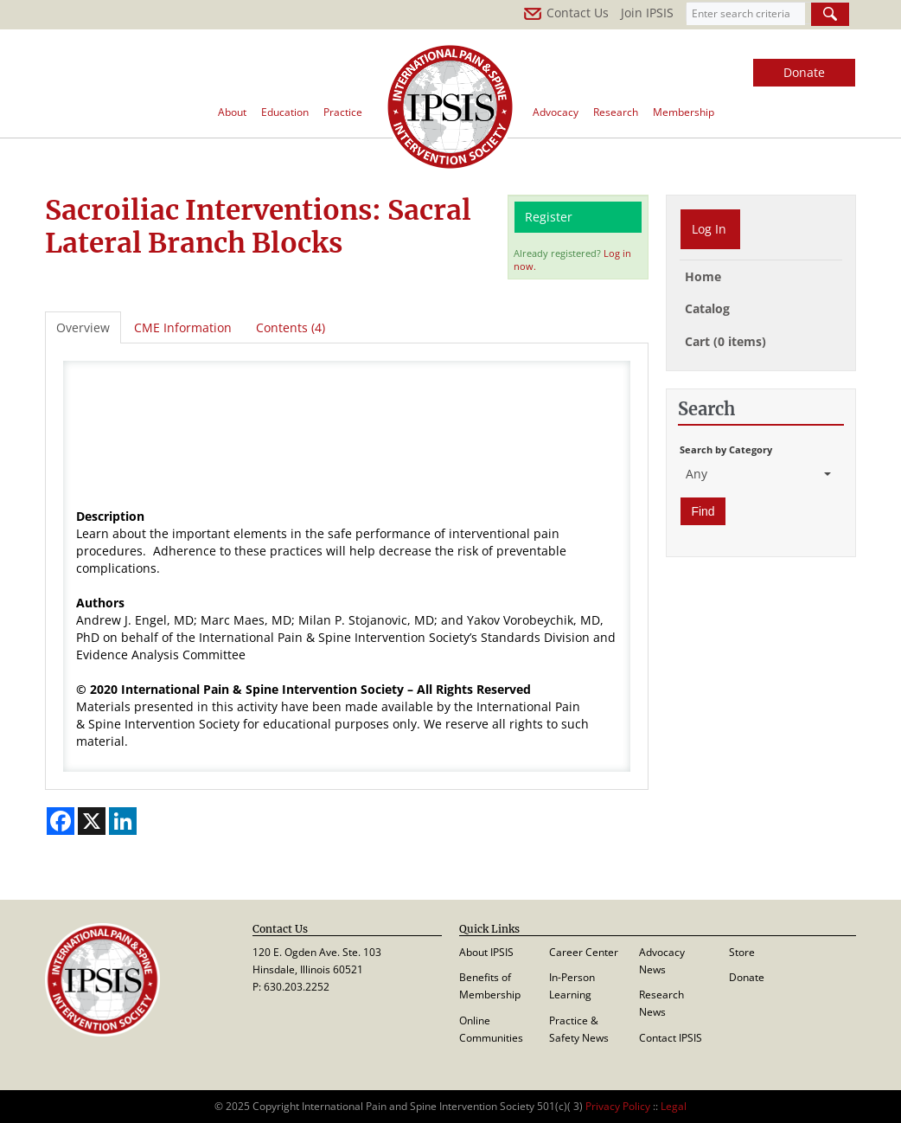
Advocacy (555, 112)
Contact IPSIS (670, 1037)
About (232, 112)
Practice (342, 112)
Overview (83, 327)
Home (703, 276)
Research (615, 112)
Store (742, 952)
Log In (709, 229)
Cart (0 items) (725, 341)
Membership (683, 112)
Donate (804, 72)
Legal (674, 1106)
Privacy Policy (617, 1106)
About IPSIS (486, 952)
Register (548, 217)
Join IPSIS (647, 12)
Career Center (583, 952)
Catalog (707, 308)
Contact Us (566, 12)
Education (285, 112)
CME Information (183, 327)
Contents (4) (290, 327)
